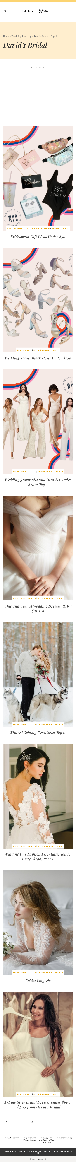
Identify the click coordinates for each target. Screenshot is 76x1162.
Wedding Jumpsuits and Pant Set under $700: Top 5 (38, 482)
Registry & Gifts (60, 228)
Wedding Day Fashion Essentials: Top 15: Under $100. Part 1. (38, 856)
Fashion (45, 228)
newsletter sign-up (64, 1137)
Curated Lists (14, 228)
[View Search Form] (5, 11)
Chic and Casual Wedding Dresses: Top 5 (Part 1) (38, 608)
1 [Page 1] (14, 1122)
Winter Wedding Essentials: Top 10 (38, 732)
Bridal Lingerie (38, 980)
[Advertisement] (38, 98)
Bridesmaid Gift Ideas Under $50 (38, 236)
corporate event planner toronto (29, 1138)
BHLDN (16, 472)
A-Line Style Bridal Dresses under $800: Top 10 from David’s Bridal (38, 1104)
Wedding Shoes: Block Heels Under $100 (38, 358)
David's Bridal (31, 228)
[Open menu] (70, 10)
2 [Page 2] (23, 1122)
